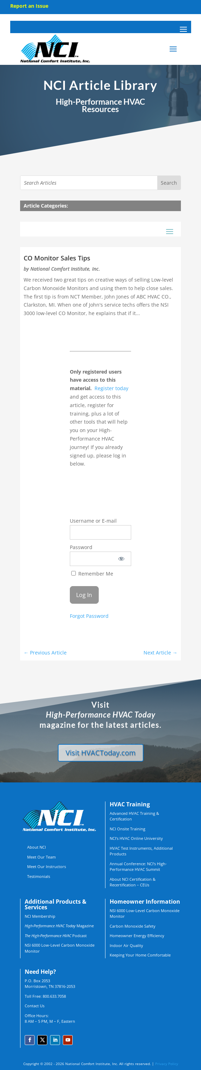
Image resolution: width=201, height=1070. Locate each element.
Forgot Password (89, 616)
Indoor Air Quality (126, 945)
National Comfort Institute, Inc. (65, 268)
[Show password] (121, 559)
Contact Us (34, 1005)
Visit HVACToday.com (101, 752)
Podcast (56, 935)
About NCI (36, 847)
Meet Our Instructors (46, 866)
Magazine (59, 925)
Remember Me (92, 573)
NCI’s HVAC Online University (136, 838)
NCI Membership (40, 916)
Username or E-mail (93, 520)
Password (81, 547)
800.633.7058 (54, 996)
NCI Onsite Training (127, 828)
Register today (111, 388)
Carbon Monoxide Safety (133, 926)
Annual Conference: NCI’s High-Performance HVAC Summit (138, 866)
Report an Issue (29, 5)
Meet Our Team (41, 857)
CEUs (144, 884)
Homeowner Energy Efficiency (137, 935)
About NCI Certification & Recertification (133, 882)
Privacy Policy (166, 1063)
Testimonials (38, 876)
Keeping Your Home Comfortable (140, 955)
